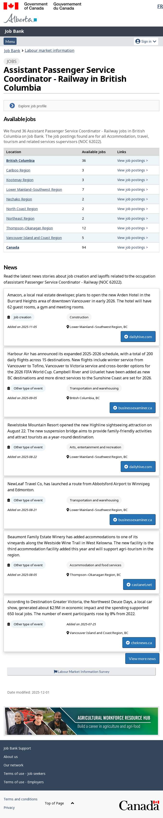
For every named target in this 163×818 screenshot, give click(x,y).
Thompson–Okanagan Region (29, 228)
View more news (142, 658)
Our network (13, 765)
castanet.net (139, 584)
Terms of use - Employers (24, 782)
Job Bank (14, 31)
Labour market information (49, 50)
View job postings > (132, 160)
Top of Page (59, 803)
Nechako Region (19, 199)
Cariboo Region (18, 170)
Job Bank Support (17, 748)
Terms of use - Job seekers (24, 773)
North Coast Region (22, 208)
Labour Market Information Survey (81, 671)
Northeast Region (20, 218)
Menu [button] (10, 41)
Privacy (9, 807)
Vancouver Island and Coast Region (34, 237)
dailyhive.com (138, 336)
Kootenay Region (19, 179)
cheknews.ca (139, 642)
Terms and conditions (21, 799)
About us (11, 756)
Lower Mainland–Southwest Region (34, 189)
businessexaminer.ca (132, 407)
